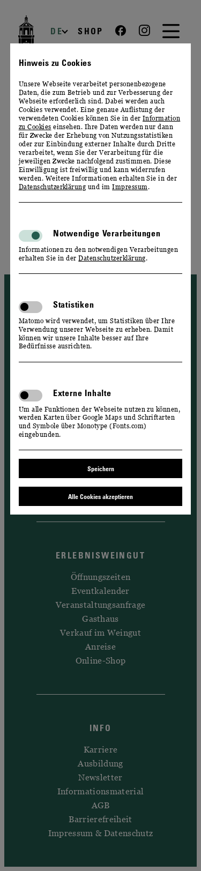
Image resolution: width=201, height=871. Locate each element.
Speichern (100, 468)
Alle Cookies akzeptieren (100, 496)
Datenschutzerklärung (52, 187)
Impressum (129, 187)
